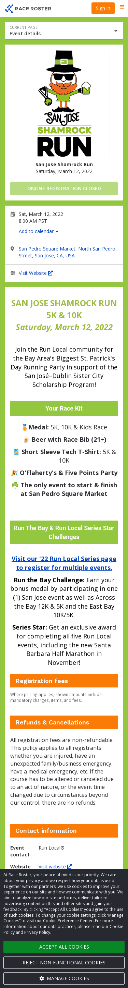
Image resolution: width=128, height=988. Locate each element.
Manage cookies (64, 978)
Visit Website (36, 273)
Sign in (103, 8)
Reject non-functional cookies (64, 962)
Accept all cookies (64, 946)
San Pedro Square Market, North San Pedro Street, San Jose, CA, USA (67, 252)
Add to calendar (38, 231)
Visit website (55, 866)
